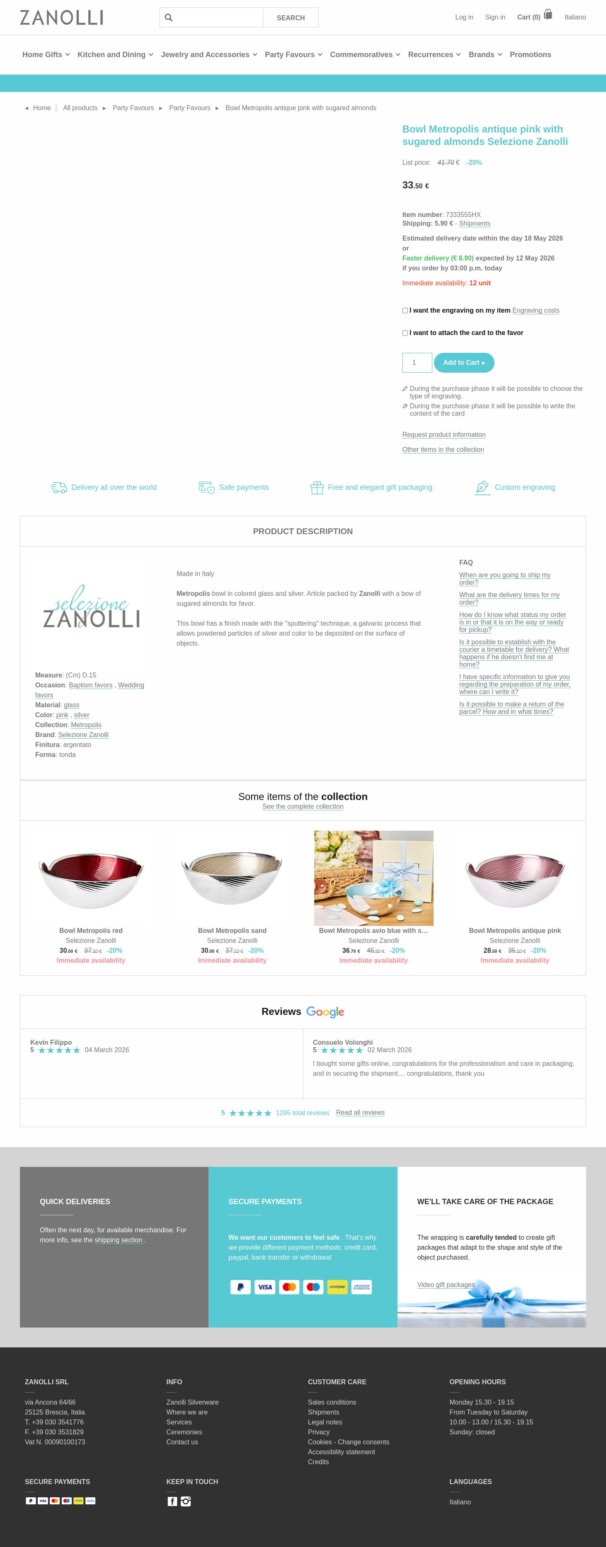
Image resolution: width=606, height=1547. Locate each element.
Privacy (319, 1432)
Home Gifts (42, 55)
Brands (481, 55)
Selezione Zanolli (83, 734)
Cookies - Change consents (349, 1442)
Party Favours (290, 55)
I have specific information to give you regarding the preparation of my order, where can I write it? (515, 684)
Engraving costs (536, 310)
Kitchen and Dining (111, 55)
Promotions (530, 55)
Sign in (495, 17)
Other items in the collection (443, 449)
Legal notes (325, 1422)
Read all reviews (360, 1112)
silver (81, 714)
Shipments (475, 223)
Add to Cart (462, 362)
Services (179, 1422)
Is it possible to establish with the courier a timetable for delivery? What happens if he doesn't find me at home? (514, 653)
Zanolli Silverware (193, 1402)
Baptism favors (91, 685)
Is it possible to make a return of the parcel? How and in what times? (511, 708)
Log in (465, 17)
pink (62, 714)
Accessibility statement (341, 1451)
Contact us (182, 1442)
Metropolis (86, 724)
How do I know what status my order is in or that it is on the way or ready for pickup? (512, 622)
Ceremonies (184, 1432)
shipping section (119, 1239)
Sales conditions (332, 1402)
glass (71, 704)
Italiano (575, 17)
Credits (318, 1461)
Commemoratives (361, 55)
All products (80, 107)
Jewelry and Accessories (205, 55)
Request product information (444, 434)
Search (290, 17)
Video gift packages (446, 1284)
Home (42, 107)
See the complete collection (303, 806)
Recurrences (430, 55)
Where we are (187, 1412)
